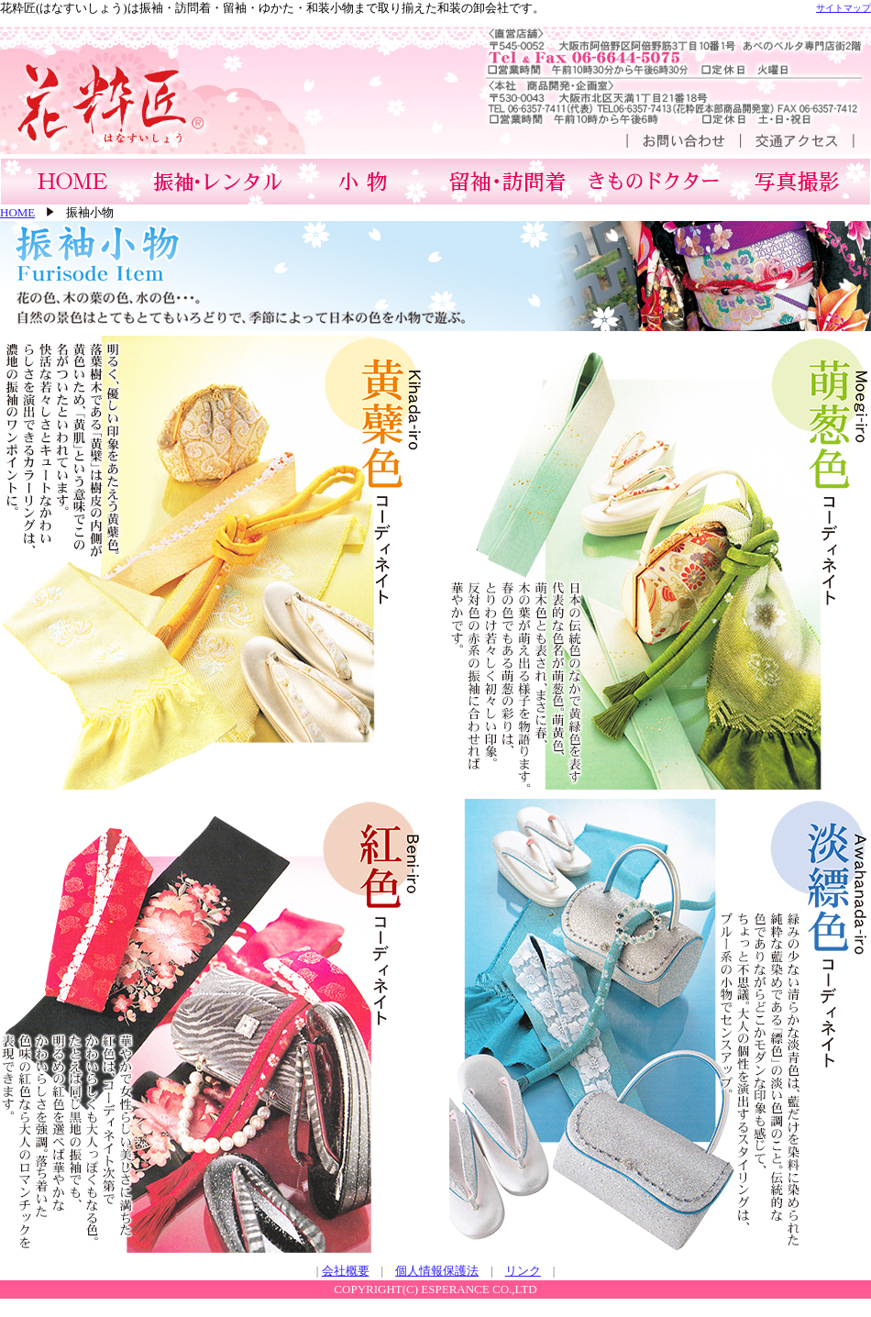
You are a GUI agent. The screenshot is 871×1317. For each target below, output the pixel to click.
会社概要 (345, 1271)
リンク (523, 1271)
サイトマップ (843, 8)
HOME (17, 212)
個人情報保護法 (437, 1271)
